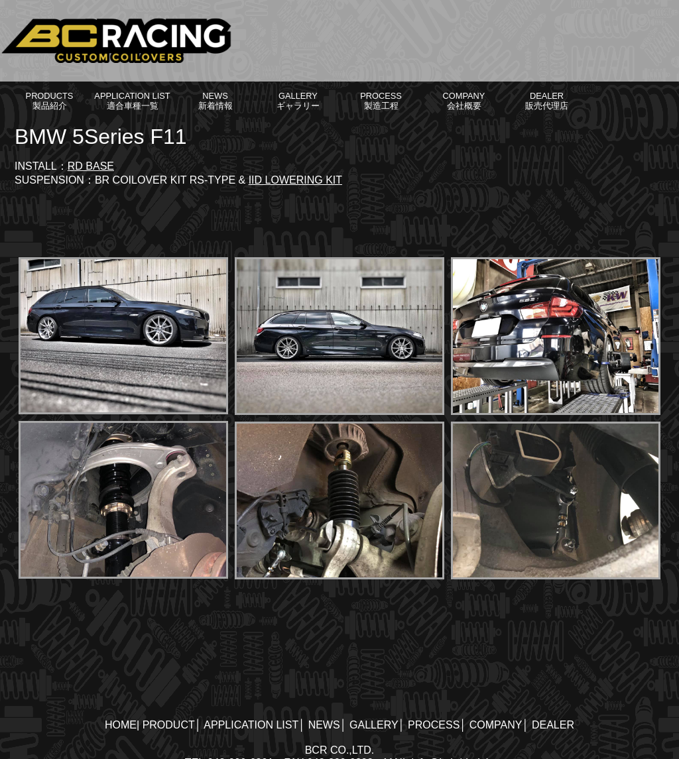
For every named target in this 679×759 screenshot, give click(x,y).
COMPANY (496, 724)
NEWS (324, 724)
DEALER (553, 724)
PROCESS (434, 724)
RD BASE (91, 166)
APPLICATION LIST (251, 724)
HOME (121, 724)
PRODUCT (169, 724)
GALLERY (374, 724)
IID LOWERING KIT (295, 180)
